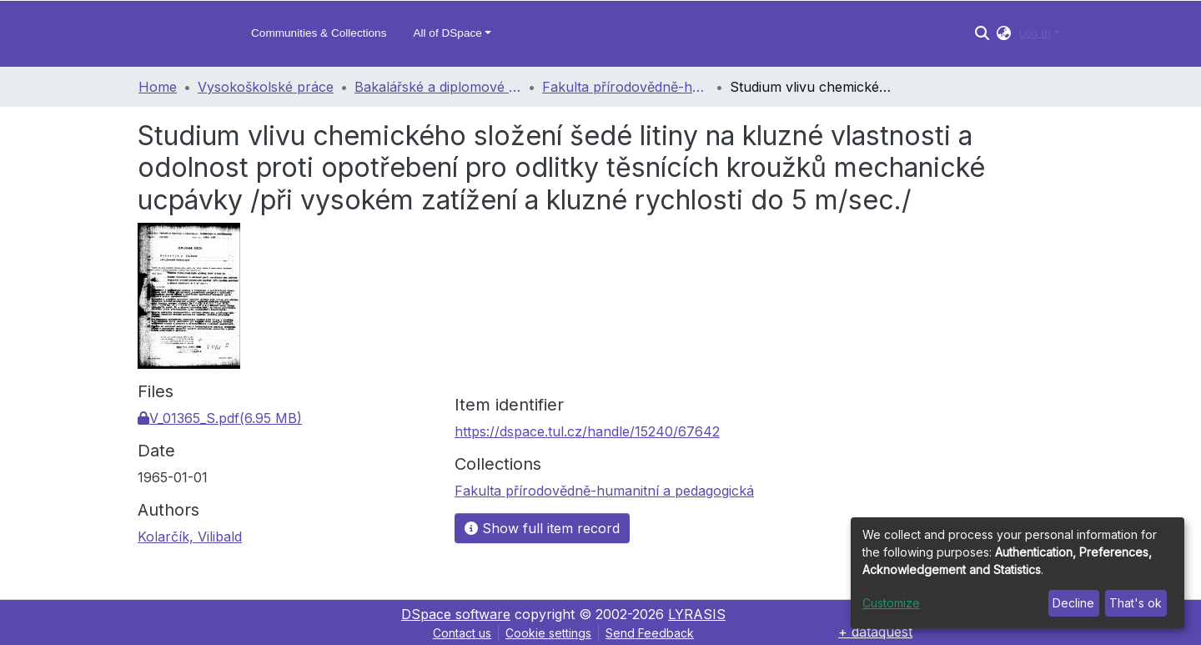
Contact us (462, 633)
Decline (1073, 603)
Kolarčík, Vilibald (190, 536)
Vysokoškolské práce (266, 86)
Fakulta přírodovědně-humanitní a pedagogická (625, 86)
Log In (1035, 33)
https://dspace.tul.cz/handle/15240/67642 (587, 431)
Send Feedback (650, 633)
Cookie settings (548, 633)
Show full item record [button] (542, 528)
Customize (891, 603)
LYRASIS (697, 614)
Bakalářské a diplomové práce (437, 86)
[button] (1004, 33)
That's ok (1135, 603)
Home (157, 86)
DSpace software (455, 614)
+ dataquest (875, 631)
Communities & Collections (318, 33)
